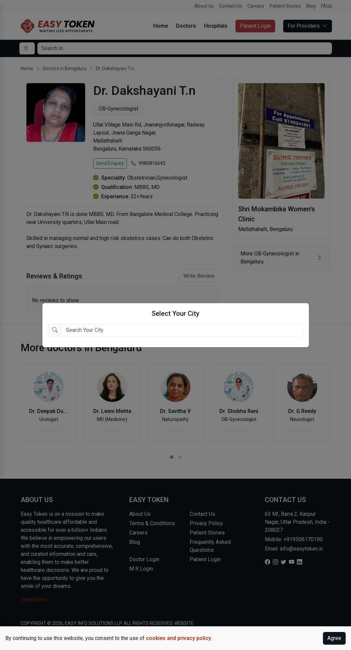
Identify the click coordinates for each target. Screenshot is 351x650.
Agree (334, 638)
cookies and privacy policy (178, 638)
